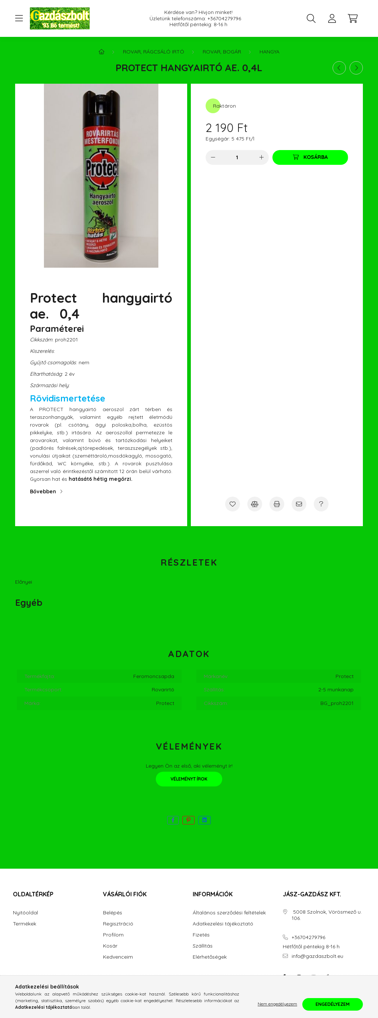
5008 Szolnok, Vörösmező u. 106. (327, 915)
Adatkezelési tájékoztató (223, 924)
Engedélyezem (333, 1004)
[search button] (311, 18)
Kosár (110, 946)
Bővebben (43, 491)
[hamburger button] (18, 18)
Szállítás (203, 946)
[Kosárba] (310, 157)
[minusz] (213, 157)
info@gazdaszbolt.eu (317, 956)
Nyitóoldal (25, 913)
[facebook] (173, 820)
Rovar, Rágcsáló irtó (153, 51)
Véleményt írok (189, 779)
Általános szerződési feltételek (229, 913)
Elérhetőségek (210, 957)
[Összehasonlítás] (254, 504)
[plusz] (261, 157)
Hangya (269, 51)
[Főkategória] (101, 51)
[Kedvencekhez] (232, 504)
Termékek (24, 924)
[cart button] (352, 18)
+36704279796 (224, 18)
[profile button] (331, 18)
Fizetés (201, 935)
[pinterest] (188, 820)
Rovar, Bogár (222, 51)
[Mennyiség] (237, 157)
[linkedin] (204, 820)
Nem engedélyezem (277, 1004)
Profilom (113, 935)
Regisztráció (118, 924)
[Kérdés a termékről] (321, 504)
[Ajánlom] (299, 504)
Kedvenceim (118, 957)
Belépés (112, 913)
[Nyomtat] (276, 504)
